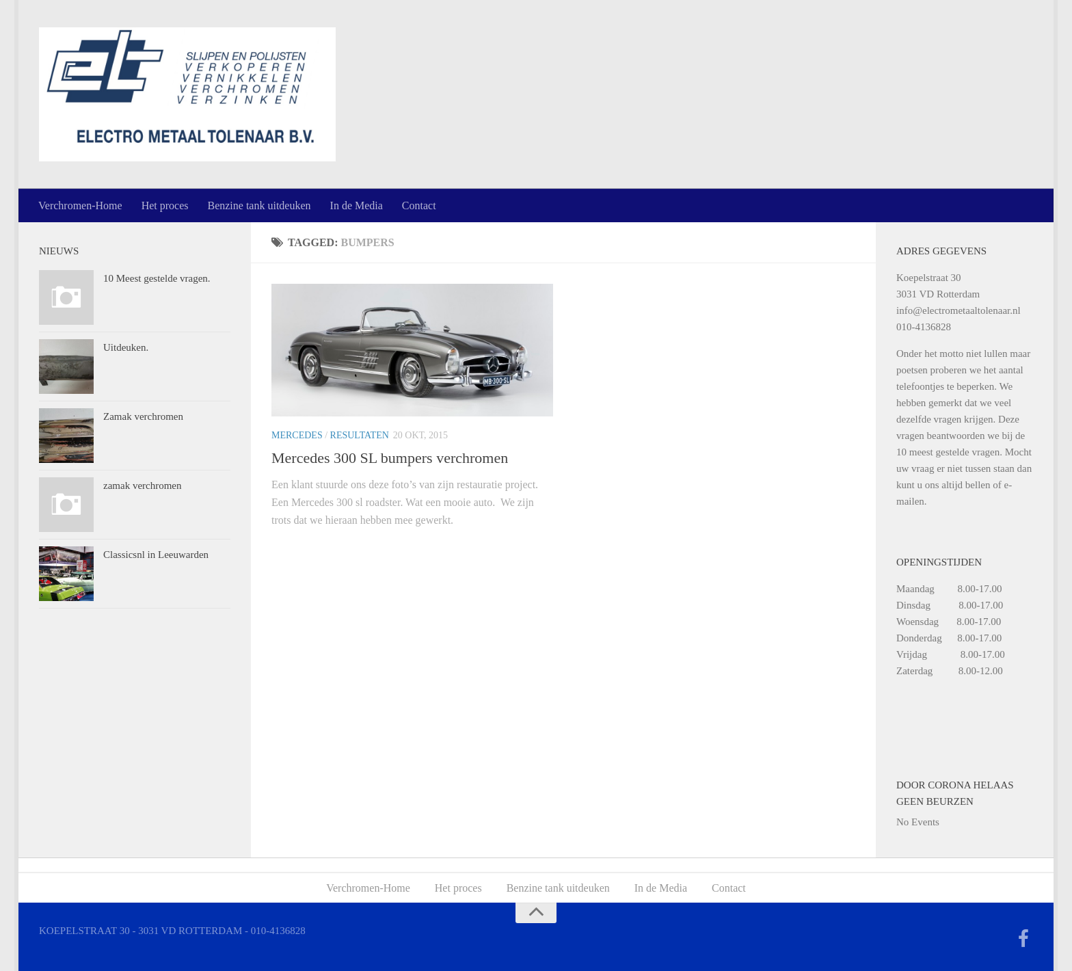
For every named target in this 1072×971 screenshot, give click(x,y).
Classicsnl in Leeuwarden (156, 554)
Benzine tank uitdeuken (258, 205)
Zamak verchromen (143, 416)
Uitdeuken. (125, 347)
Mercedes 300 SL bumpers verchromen (389, 457)
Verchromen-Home (80, 205)
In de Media (356, 205)
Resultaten (359, 435)
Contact (419, 205)
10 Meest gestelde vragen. (157, 278)
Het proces (165, 205)
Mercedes (297, 435)
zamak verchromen (142, 485)
